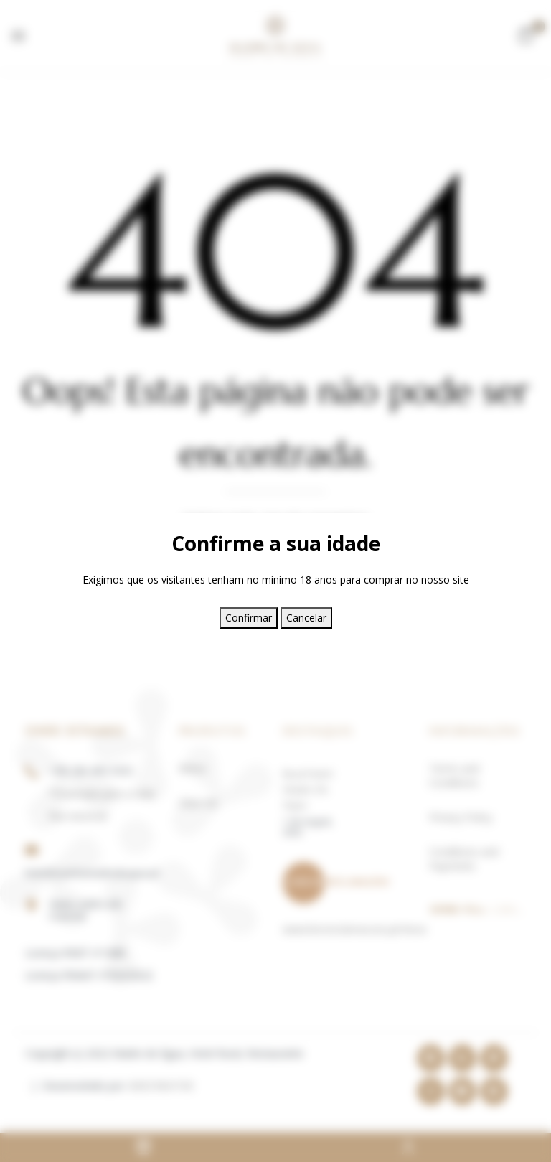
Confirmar (248, 617)
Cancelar (306, 617)
